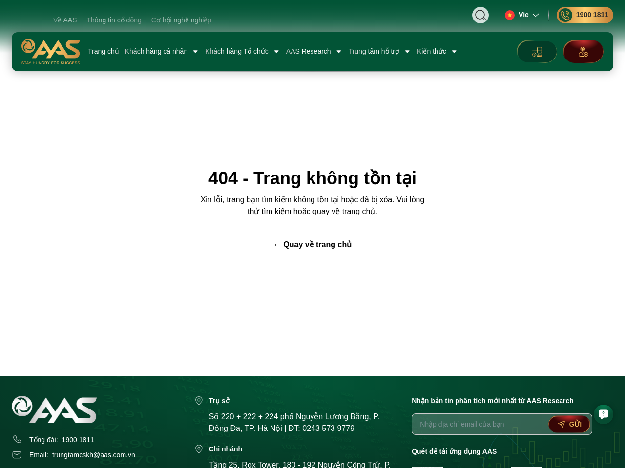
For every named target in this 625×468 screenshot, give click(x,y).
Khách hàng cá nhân (162, 51)
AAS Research (314, 51)
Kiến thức (437, 51)
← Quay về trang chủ (312, 244)
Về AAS (65, 20)
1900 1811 (583, 15)
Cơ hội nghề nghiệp (181, 20)
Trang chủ (103, 51)
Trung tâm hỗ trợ (380, 51)
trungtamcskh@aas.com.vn (93, 455)
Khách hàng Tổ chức (242, 51)
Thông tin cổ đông (113, 20)
